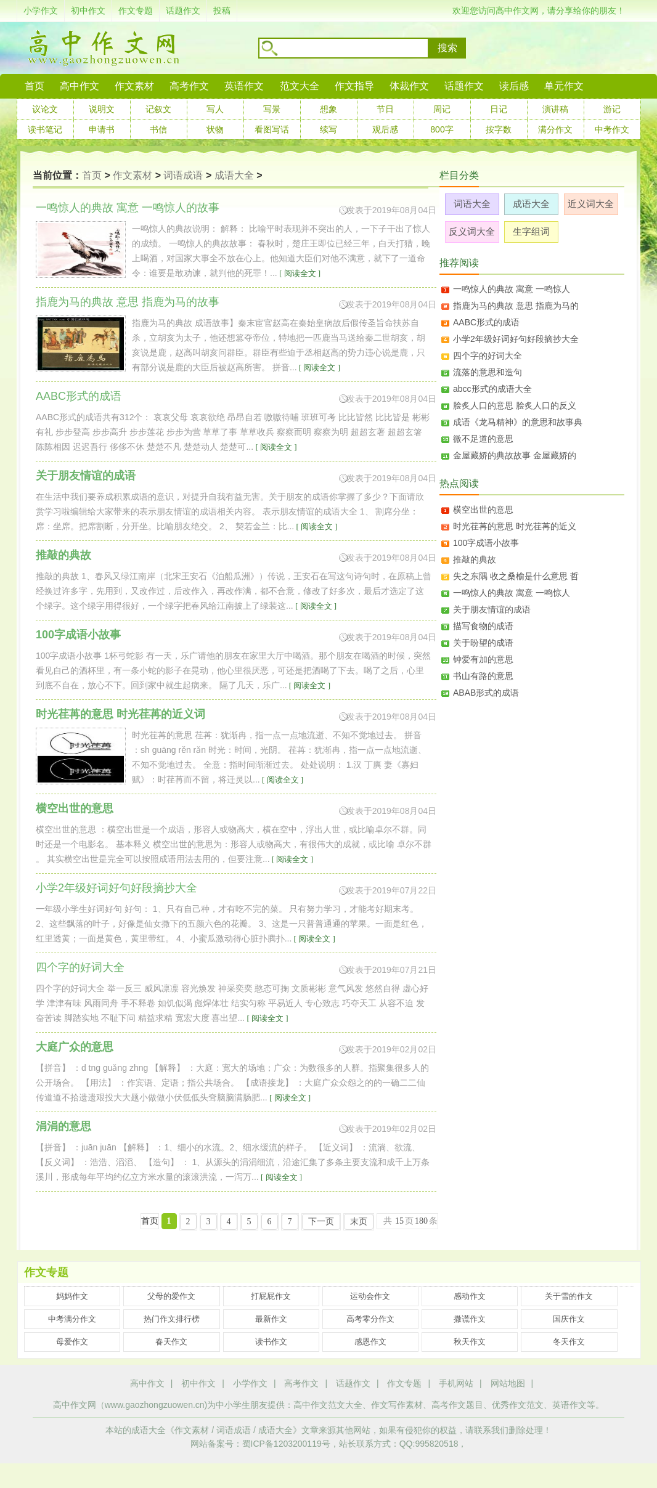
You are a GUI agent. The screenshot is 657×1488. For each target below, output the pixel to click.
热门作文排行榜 (172, 1318)
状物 (215, 129)
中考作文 (612, 129)
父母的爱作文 (171, 1296)
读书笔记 (45, 129)
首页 (34, 86)
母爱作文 (72, 1341)
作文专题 (135, 10)
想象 (328, 109)
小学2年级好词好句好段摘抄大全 (516, 339)
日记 (498, 109)
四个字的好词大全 (487, 355)
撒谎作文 (470, 1318)
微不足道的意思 (483, 439)
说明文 (102, 109)
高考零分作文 (370, 1318)
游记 (612, 109)
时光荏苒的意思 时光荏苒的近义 (514, 526)
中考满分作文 (72, 1318)
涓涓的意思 (63, 1126)
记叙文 (158, 109)
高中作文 (147, 1383)
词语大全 (472, 203)
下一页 (321, 1221)
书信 (158, 129)
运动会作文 (370, 1296)
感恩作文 (370, 1341)
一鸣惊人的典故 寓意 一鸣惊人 (511, 289)
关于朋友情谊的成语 (86, 476)
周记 (442, 109)
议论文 (45, 109)
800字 (441, 129)
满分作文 (555, 129)
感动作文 (470, 1296)
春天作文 (171, 1341)
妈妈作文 (72, 1296)
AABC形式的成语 (486, 322)
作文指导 (354, 86)
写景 (271, 109)
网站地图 (508, 1383)
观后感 (385, 129)
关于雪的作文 (569, 1296)
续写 (328, 129)
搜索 (447, 48)
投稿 (222, 10)
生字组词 (531, 231)
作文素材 (134, 86)
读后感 (514, 86)
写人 (215, 109)
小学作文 (40, 10)
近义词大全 (591, 203)
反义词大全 (472, 231)
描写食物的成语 (483, 626)
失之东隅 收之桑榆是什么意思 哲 (516, 576)
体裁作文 (409, 86)
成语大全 (234, 175)
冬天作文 (569, 1341)
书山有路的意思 (483, 676)
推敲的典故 (63, 555)
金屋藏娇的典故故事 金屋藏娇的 (514, 455)
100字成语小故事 (78, 634)
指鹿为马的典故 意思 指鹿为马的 (516, 306)
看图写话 (272, 129)
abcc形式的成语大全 (492, 389)
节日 (385, 109)
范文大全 (299, 86)
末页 (358, 1221)
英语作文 (244, 86)
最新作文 (271, 1318)
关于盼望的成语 (483, 643)
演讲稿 (555, 109)
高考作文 (189, 86)
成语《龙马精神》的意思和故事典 (517, 422)
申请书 (102, 129)
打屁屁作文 (271, 1296)
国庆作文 (569, 1318)
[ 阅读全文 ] (298, 273)
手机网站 (456, 1383)
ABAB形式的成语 (486, 692)
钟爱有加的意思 (483, 659)
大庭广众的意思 (74, 1047)
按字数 (499, 129)
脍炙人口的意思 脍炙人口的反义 (514, 405)
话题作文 (183, 10)
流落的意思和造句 (487, 372)
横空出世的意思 (74, 808)
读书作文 (271, 1341)
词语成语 (183, 175)
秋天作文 (470, 1341)
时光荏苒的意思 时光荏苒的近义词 (120, 714)
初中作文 (88, 10)
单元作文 (564, 86)
